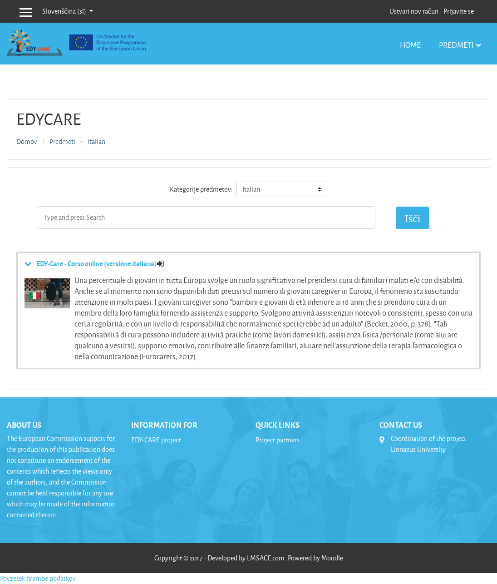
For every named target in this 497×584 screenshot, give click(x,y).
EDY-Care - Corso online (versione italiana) (96, 263)
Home (410, 45)
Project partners (278, 440)
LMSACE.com (266, 558)
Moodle (332, 558)
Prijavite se (458, 11)
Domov (26, 141)
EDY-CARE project (156, 440)
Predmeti (456, 45)
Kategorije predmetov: (201, 189)
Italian (96, 141)
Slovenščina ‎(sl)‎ (65, 11)
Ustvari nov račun (413, 11)
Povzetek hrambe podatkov (38, 578)
